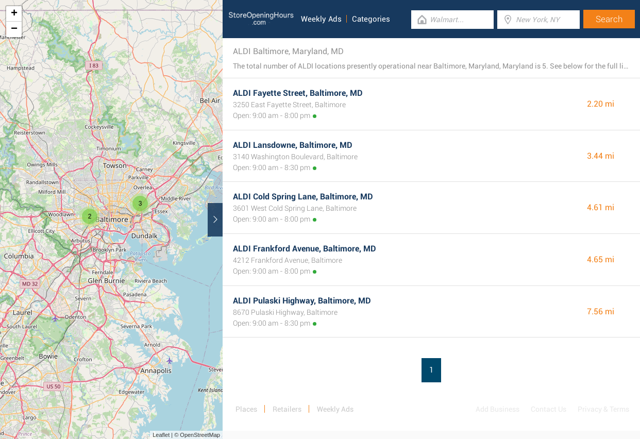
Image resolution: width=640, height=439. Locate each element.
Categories (371, 19)
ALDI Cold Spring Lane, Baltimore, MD (303, 196)
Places (246, 409)
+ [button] (14, 14)
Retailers (287, 409)
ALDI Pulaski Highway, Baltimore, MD (302, 301)
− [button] (14, 29)
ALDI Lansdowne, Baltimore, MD (292, 145)
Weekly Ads (321, 19)
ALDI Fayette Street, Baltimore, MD (298, 93)
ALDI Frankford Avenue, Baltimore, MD (304, 249)
